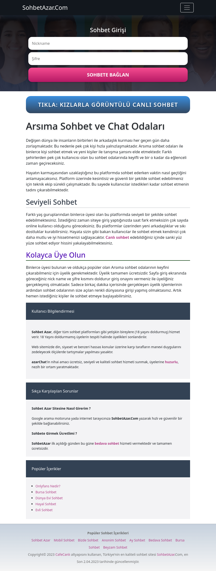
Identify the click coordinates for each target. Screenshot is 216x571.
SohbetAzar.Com (45, 7)
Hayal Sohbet (45, 504)
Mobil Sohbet (64, 540)
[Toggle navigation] (187, 7)
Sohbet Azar (40, 540)
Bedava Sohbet (160, 540)
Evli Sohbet (44, 510)
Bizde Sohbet (88, 540)
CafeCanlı (62, 554)
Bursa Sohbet (45, 492)
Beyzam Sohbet (115, 547)
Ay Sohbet (137, 540)
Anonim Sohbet (114, 540)
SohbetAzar (165, 554)
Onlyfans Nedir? (47, 486)
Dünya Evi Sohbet (49, 498)
